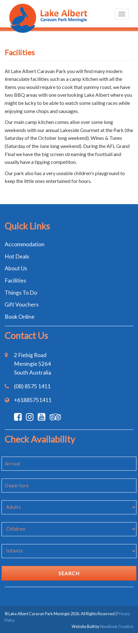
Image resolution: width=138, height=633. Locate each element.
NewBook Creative (116, 626)
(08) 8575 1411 (32, 386)
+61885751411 (32, 400)
